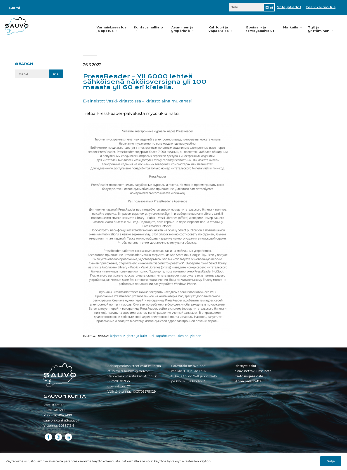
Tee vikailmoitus (320, 7)
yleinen (195, 336)
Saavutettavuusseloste (253, 371)
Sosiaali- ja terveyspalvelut (260, 29)
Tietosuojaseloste (249, 376)
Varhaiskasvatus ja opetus (111, 29)
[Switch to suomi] (14, 8)
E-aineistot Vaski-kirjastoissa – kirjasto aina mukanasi (137, 101)
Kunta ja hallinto (148, 29)
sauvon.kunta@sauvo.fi (61, 420)
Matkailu (292, 27)
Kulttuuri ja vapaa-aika (221, 29)
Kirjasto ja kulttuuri (138, 336)
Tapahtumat (165, 336)
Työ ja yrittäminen (320, 29)
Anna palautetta (248, 381)
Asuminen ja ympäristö (182, 29)
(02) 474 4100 (61, 415)
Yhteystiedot (289, 7)
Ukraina (182, 336)
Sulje (331, 461)
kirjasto (116, 336)
